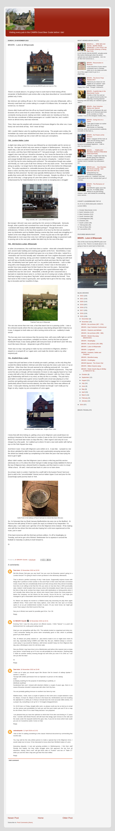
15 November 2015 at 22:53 (30, 570)
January (85, 401)
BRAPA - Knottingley (88, 360)
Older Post (68, 818)
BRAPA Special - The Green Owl (92, 363)
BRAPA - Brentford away (89, 357)
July (83, 383)
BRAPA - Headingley (88, 341)
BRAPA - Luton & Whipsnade (90, 238)
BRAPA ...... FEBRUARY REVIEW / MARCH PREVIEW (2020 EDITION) (97, 151)
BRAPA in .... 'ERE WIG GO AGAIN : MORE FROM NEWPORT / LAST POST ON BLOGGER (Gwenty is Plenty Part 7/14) (97, 47)
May (83, 389)
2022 (82, 296)
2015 (82, 316)
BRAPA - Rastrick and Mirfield (91, 330)
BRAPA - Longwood (88, 349)
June (83, 386)
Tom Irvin (16, 570)
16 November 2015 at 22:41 (39, 621)
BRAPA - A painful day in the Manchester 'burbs (96, 92)
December (85, 319)
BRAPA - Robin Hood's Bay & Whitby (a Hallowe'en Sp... (93, 370)
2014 (82, 404)
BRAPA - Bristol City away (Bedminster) (90, 337)
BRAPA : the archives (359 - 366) (92, 333)
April (83, 392)
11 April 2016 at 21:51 (30, 730)
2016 (82, 313)
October (85, 374)
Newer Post (13, 818)
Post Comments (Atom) (25, 822)
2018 (82, 307)
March (84, 395)
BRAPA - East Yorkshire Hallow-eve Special (95, 107)
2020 (82, 301)
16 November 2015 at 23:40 (30, 669)
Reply (15, 614)
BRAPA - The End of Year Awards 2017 (95, 79)
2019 (82, 304)
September (86, 377)
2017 (82, 310)
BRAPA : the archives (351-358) (92, 344)
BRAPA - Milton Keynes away (91, 366)
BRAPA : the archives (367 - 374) (92, 324)
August (84, 380)
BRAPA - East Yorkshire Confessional (93, 327)
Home (40, 818)
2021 (82, 298)
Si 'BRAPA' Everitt (19, 621)
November (85, 322)
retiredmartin (18, 730)
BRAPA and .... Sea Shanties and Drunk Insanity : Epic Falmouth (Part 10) (96, 168)
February (85, 398)
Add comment (14, 760)
